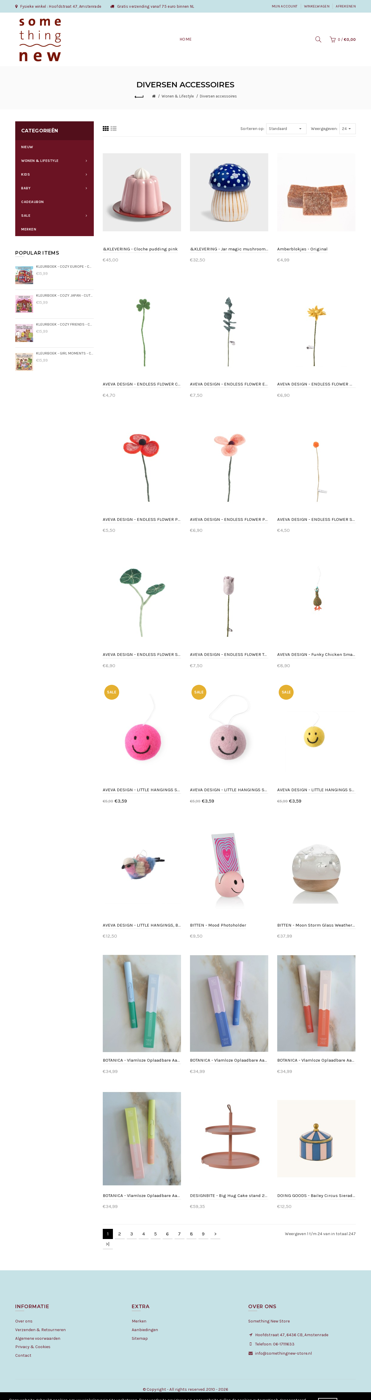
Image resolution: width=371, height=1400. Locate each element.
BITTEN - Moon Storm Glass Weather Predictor (316, 925)
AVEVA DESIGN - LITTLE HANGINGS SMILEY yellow (316, 789)
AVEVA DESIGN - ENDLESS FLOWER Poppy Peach (229, 519)
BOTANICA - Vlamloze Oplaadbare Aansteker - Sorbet (142, 1195)
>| (108, 1244)
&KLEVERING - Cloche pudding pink (140, 249)
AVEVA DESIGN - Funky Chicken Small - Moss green (316, 654)
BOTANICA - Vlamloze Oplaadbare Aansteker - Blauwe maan (229, 1060)
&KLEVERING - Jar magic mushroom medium (229, 249)
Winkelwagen (316, 6)
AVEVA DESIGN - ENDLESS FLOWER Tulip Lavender (229, 654)
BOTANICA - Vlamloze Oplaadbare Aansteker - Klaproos (316, 1060)
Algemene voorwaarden (37, 1338)
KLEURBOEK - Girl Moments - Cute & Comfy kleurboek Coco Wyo (65, 353)
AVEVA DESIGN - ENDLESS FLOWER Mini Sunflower (316, 384)
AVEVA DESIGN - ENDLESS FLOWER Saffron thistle (316, 519)
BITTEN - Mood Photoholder (218, 925)
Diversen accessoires (218, 96)
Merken (139, 1321)
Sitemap (140, 1338)
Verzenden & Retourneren (40, 1329)
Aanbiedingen (145, 1329)
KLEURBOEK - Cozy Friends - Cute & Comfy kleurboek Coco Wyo (65, 324)
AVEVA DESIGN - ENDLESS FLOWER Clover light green (142, 384)
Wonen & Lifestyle (178, 96)
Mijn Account (285, 6)
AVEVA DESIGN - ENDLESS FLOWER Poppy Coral (142, 519)
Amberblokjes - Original (302, 249)
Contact (23, 1355)
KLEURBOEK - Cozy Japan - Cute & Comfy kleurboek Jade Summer (65, 295)
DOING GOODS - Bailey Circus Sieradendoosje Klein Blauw (316, 1195)
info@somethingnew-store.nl (283, 1353)
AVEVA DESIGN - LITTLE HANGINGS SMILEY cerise (142, 789)
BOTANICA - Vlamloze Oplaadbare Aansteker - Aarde (142, 1060)
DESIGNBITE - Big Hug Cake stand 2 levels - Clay (229, 1195)
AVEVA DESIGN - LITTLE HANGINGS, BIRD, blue (142, 925)
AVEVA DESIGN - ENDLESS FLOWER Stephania (142, 654)
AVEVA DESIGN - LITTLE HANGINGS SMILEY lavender (229, 789)
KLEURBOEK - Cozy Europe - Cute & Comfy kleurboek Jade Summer (65, 266)
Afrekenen (346, 6)
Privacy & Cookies (32, 1346)
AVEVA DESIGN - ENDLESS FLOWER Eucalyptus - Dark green (229, 384)
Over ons (24, 1321)
